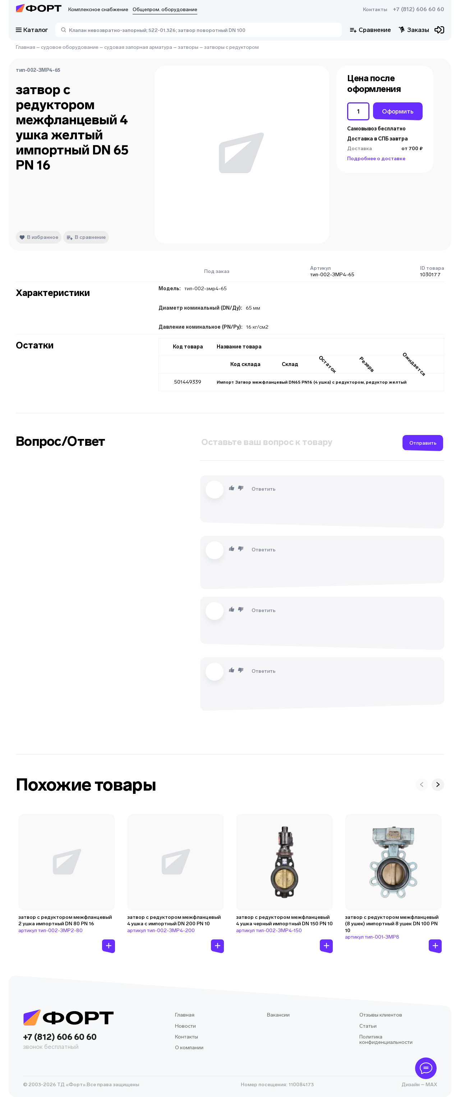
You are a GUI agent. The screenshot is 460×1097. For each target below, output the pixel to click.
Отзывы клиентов (380, 1015)
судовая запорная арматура (138, 47)
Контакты (375, 9)
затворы (188, 47)
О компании (189, 1047)
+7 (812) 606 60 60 (418, 9)
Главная (25, 47)
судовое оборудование (69, 47)
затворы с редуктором (231, 47)
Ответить (264, 489)
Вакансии (278, 1015)
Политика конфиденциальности (386, 1039)
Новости (185, 1026)
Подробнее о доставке (376, 159)
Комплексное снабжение (98, 9)
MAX (430, 1085)
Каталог (32, 29)
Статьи (368, 1026)
